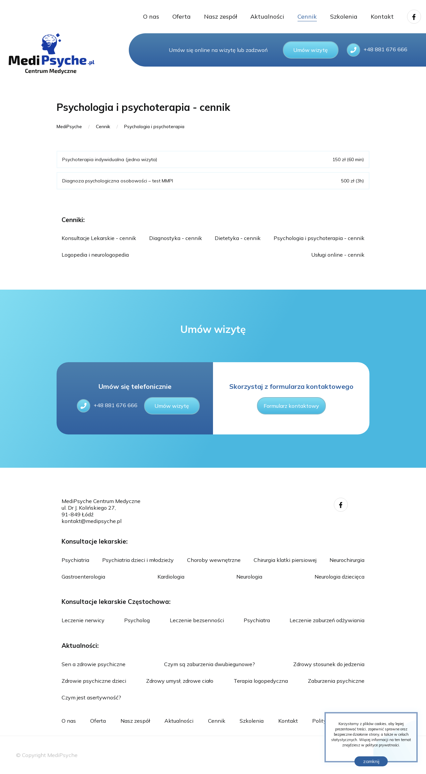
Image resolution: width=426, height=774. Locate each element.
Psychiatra (257, 620)
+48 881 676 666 (107, 405)
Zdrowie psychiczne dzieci (94, 680)
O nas (151, 16)
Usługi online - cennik (337, 254)
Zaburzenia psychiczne (336, 680)
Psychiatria (75, 560)
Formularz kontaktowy (291, 405)
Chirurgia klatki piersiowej (285, 560)
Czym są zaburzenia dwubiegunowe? (209, 664)
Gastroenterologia (83, 576)
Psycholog (137, 620)
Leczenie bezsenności (197, 620)
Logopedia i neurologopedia (95, 254)
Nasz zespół (220, 16)
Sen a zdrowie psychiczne (93, 664)
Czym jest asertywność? (91, 697)
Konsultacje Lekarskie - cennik (99, 238)
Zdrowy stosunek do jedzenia (328, 664)
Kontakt (382, 16)
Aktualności (267, 16)
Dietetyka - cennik (238, 238)
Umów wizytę (310, 50)
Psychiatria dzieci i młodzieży (138, 560)
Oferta (181, 16)
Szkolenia (343, 16)
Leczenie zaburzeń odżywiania (327, 620)
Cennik (307, 16)
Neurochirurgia (346, 560)
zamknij (371, 761)
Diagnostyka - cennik (175, 238)
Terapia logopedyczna (261, 680)
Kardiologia (170, 576)
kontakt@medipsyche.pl (91, 521)
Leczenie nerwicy (83, 620)
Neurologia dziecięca (339, 576)
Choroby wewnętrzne (214, 560)
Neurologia (249, 576)
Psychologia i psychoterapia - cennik (319, 238)
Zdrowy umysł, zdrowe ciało (179, 680)
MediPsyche (69, 126)
